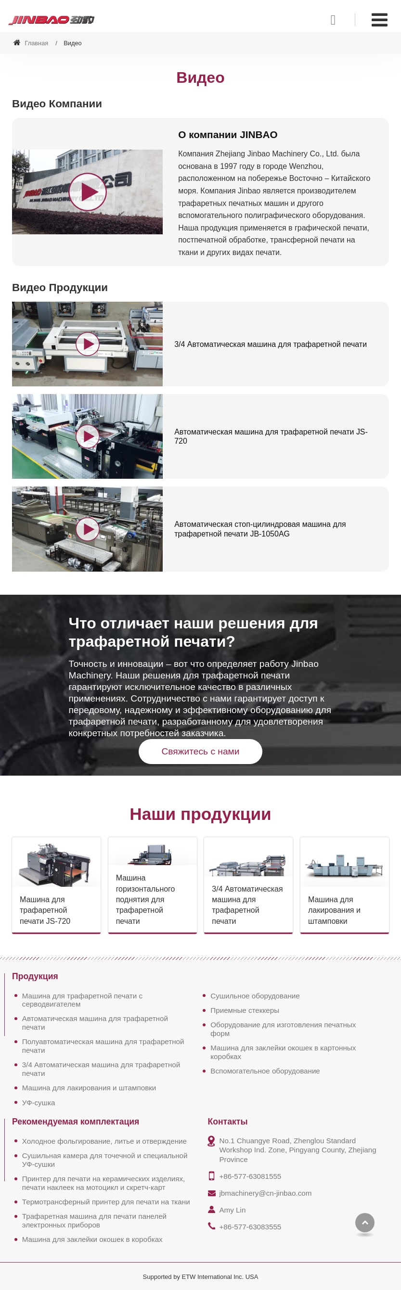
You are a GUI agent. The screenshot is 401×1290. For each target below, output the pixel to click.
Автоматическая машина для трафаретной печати (95, 1023)
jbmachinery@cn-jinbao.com (265, 1193)
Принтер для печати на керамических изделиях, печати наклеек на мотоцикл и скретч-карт (103, 1183)
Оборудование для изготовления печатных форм (283, 1029)
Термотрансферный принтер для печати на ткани (106, 1202)
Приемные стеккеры (244, 1010)
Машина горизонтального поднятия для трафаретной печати (145, 899)
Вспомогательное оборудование (265, 1071)
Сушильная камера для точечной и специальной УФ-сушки (105, 1159)
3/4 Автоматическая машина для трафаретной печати (270, 344)
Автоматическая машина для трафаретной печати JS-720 (271, 436)
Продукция (35, 976)
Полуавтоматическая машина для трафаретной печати (103, 1045)
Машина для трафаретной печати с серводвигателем (82, 1000)
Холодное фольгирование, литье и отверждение (104, 1141)
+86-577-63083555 (250, 1227)
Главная (30, 43)
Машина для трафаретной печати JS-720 (45, 910)
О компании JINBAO (228, 134)
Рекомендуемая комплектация (75, 1122)
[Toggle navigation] (379, 20)
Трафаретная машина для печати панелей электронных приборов (94, 1220)
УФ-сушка (38, 1102)
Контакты (227, 1122)
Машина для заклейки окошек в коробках (92, 1239)
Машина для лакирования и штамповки (334, 910)
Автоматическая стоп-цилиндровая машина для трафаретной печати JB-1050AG (260, 528)
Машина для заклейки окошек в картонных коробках (283, 1052)
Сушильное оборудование (254, 996)
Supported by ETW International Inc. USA (201, 1276)
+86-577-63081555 (250, 1176)
